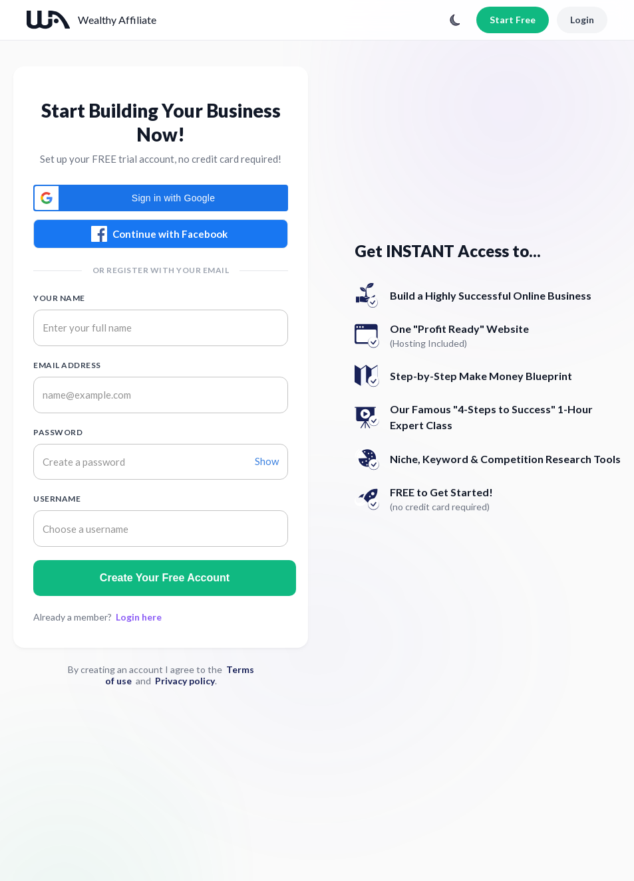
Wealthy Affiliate (117, 19)
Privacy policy (185, 680)
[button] (160, 198)
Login (582, 19)
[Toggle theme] (455, 20)
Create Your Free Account (165, 577)
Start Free (513, 19)
